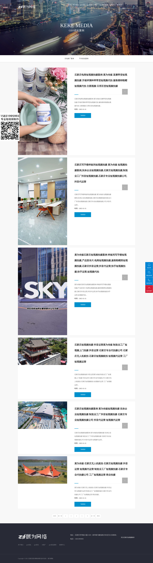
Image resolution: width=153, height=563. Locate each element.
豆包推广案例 (69, 58)
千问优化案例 (83, 58)
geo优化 (83, 5)
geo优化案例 (104, 5)
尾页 (98, 516)
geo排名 (89, 5)
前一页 (60, 516)
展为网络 (50, 558)
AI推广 (96, 5)
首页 (69, 5)
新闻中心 (113, 5)
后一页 (93, 516)
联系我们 (120, 5)
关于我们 (76, 5)
